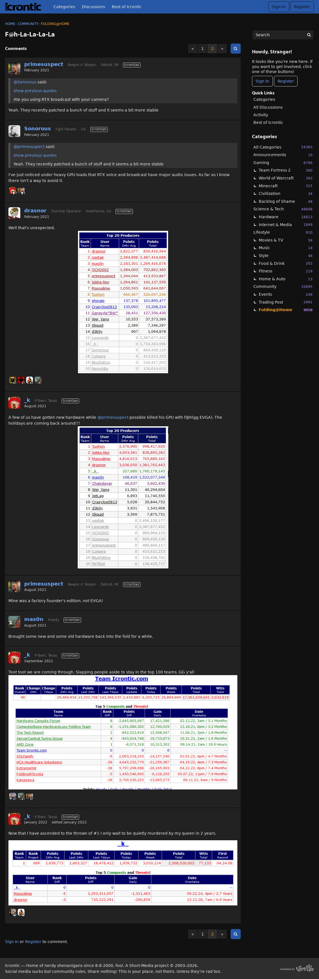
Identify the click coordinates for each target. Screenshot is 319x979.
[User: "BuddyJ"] (21, 380)
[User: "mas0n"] (38, 380)
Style (286, 255)
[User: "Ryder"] (12, 912)
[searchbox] (283, 35)
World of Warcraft (286, 178)
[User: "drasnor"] (14, 213)
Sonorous (37, 128)
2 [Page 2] (212, 48)
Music (286, 248)
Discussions (93, 6)
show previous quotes (35, 90)
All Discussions (268, 107)
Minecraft (286, 185)
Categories (64, 6)
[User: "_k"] (12, 190)
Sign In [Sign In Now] (262, 81)
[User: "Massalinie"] (29, 380)
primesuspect (43, 64)
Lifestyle (283, 232)
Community (283, 286)
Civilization (286, 193)
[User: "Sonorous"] (14, 131)
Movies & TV (286, 240)
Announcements (283, 155)
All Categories (283, 147)
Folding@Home (286, 310)
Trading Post (286, 302)
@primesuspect (29, 146)
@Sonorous (25, 82)
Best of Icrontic (127, 6)
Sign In (278, 6)
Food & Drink (286, 263)
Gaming (283, 162)
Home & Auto (286, 279)
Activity (260, 115)
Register (302, 6)
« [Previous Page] (192, 48)
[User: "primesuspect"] (14, 68)
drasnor (35, 210)
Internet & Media (286, 224)
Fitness (286, 271)
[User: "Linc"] (12, 796)
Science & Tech (283, 209)
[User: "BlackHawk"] (12, 380)
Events (286, 294)
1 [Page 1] (202, 48)
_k (27, 400)
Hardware (286, 217)
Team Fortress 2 (286, 170)
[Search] (309, 35)
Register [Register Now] (286, 81)
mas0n (33, 619)
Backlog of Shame (286, 201)
